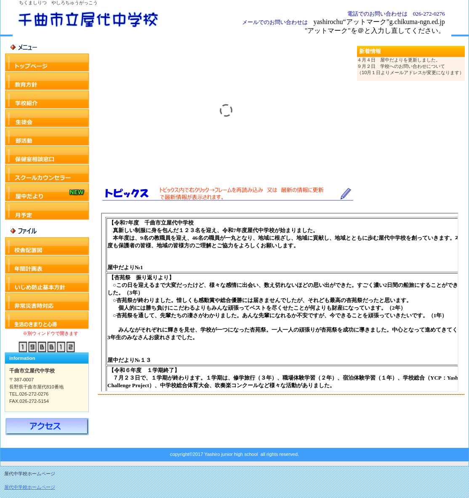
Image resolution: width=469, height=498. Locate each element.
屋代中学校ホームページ (29, 487)
